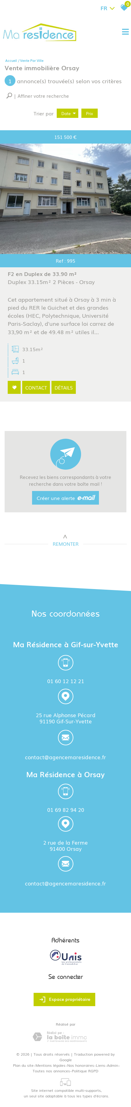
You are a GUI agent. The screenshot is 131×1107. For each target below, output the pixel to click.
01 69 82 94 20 (65, 810)
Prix (89, 113)
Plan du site (23, 1065)
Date (68, 113)
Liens (100, 1065)
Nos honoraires (80, 1065)
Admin (112, 1065)
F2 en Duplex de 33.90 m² (43, 279)
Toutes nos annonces (51, 1071)
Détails (64, 388)
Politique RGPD (85, 1071)
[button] (38, 96)
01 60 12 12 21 (65, 681)
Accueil (11, 60)
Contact (36, 388)
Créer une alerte (66, 498)
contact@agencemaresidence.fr (65, 757)
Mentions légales (50, 1065)
